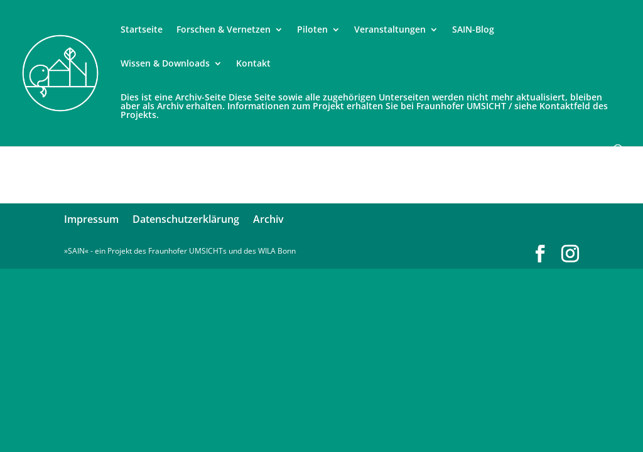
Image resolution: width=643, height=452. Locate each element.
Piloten (312, 30)
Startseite (142, 30)
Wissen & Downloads (165, 64)
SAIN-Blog (473, 30)
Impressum (91, 219)
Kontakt (253, 64)
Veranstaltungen (390, 30)
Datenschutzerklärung (185, 219)
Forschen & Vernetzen (223, 30)
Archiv (268, 219)
